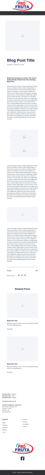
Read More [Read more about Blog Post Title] (10, 329)
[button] (22, 12)
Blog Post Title (12, 321)
